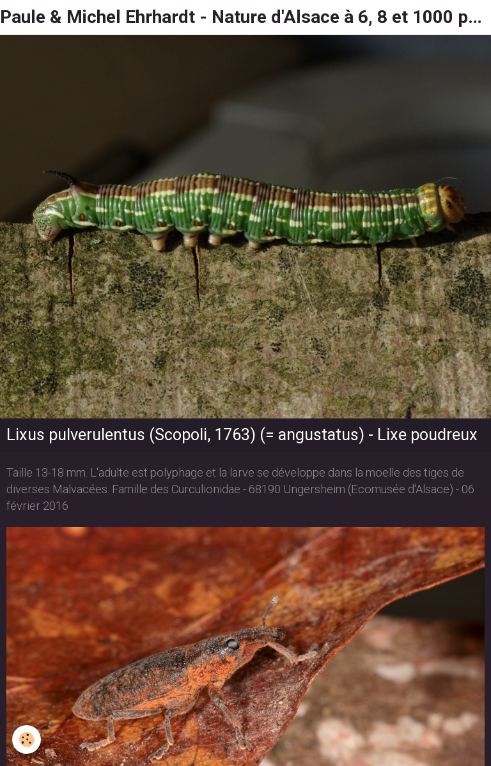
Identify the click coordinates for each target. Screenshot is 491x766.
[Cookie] (27, 739)
